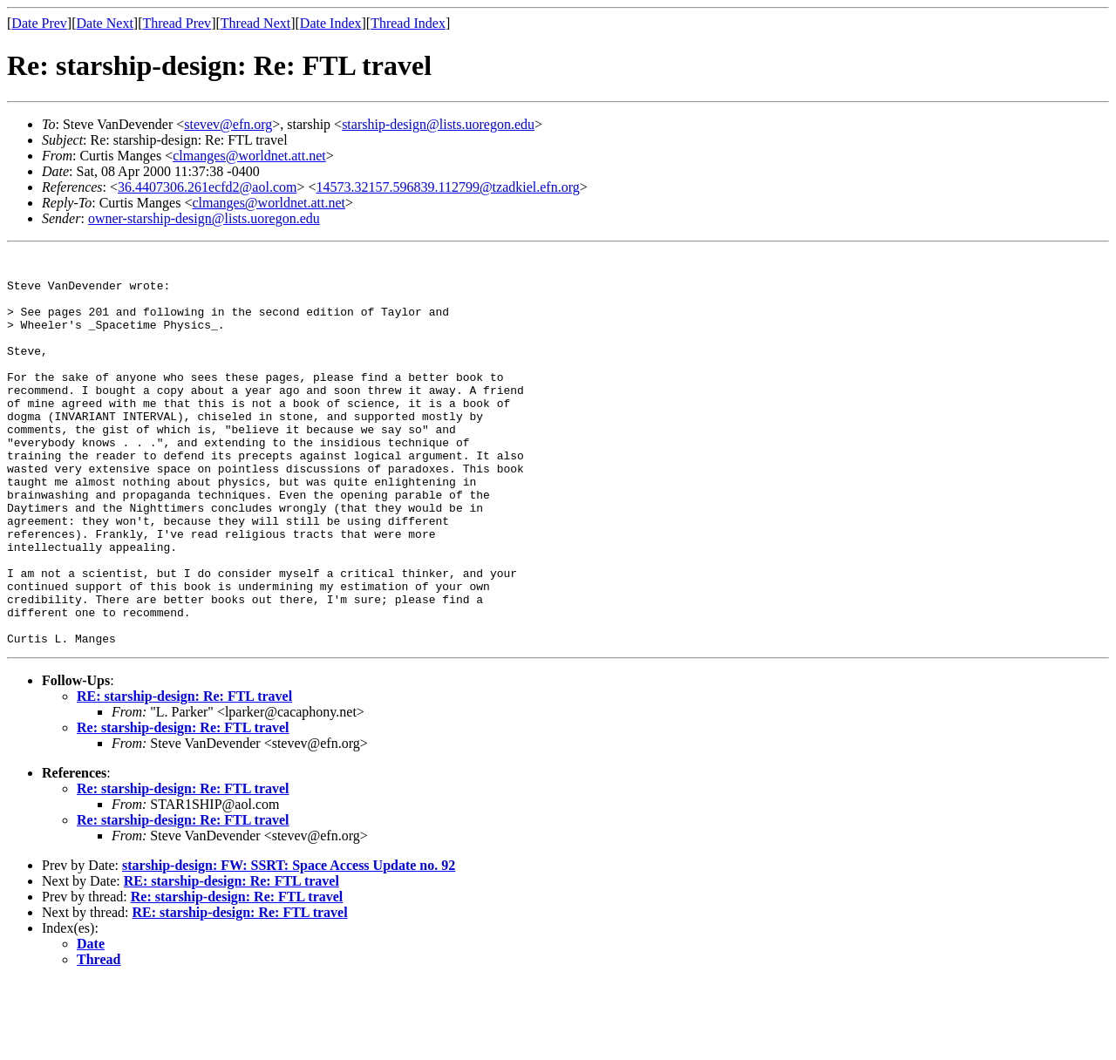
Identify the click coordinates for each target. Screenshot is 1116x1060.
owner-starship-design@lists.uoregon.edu (204, 218)
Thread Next (255, 23)
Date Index (331, 23)
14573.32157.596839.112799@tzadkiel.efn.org (447, 187)
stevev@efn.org (228, 124)
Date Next (105, 23)
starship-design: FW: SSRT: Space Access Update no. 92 (288, 943)
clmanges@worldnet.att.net (249, 155)
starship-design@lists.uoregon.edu (438, 124)
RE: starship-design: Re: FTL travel (184, 774)
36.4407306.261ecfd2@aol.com (207, 187)
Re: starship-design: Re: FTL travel (183, 805)
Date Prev (39, 23)
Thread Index (408, 23)
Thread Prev (176, 23)
